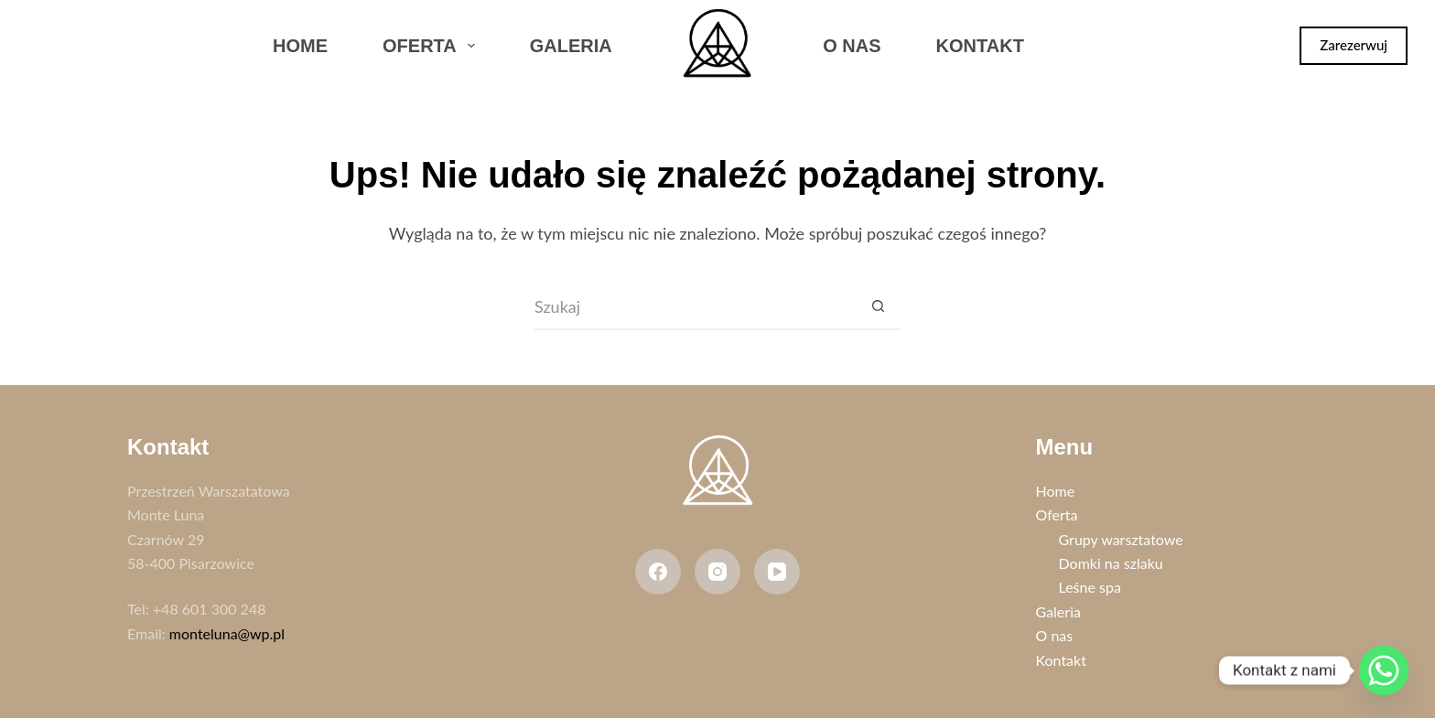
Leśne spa (1090, 586)
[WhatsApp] (141, 45)
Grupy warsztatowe (1121, 539)
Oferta (432, 46)
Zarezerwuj (1353, 45)
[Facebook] (44, 45)
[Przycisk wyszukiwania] (878, 307)
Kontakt (980, 46)
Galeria (571, 46)
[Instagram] (93, 45)
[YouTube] (777, 572)
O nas (851, 46)
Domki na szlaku (1111, 563)
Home (300, 46)
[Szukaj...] (694, 307)
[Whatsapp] (1383, 670)
